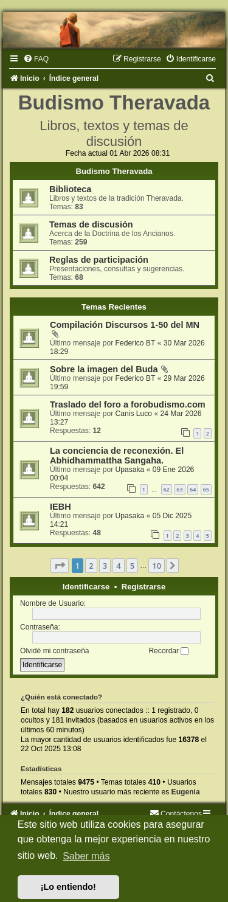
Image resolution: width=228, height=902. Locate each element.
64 (193, 489)
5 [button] (132, 565)
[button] (59, 565)
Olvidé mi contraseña (54, 651)
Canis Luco (134, 413)
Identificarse (86, 586)
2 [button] (91, 565)
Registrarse (144, 586)
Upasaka (130, 469)
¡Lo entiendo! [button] (68, 887)
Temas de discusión (91, 224)
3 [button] (105, 565)
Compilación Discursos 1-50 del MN (124, 325)
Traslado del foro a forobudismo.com (128, 404)
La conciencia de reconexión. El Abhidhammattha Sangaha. (117, 455)
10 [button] (156, 565)
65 (206, 489)
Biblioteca (70, 189)
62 (167, 489)
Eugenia (185, 792)
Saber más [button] (86, 856)
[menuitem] (36, 59)
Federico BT (136, 343)
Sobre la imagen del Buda (103, 369)
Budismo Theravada (113, 171)
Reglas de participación (98, 260)
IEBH (60, 507)
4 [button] (118, 565)
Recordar (168, 651)
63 (179, 489)
